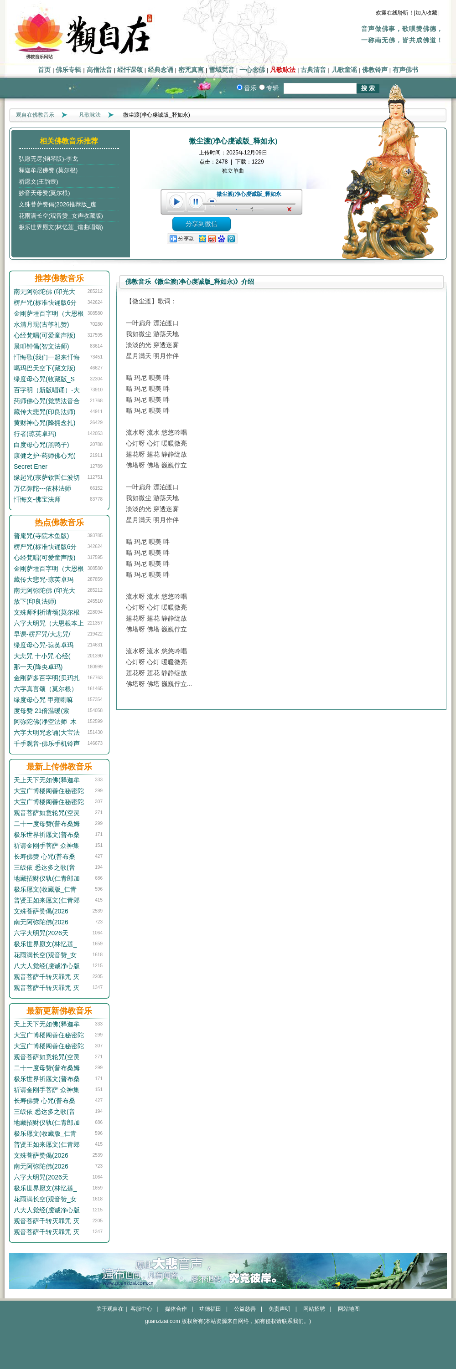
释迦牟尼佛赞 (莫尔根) (48, 170)
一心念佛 (252, 70)
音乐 (250, 88)
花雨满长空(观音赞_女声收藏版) (61, 215)
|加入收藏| (426, 13)
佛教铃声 (375, 70)
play (176, 202)
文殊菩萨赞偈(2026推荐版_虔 (57, 204)
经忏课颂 (130, 70)
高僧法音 (99, 70)
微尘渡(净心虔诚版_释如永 (249, 194)
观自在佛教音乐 (35, 115)
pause (196, 202)
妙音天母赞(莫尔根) (44, 193)
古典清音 (313, 70)
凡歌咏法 (282, 70)
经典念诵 (160, 70)
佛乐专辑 (68, 70)
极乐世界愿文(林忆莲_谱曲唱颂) (61, 227)
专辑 (272, 88)
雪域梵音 (221, 70)
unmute (290, 209)
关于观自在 (110, 1309)
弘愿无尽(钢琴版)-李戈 (48, 158)
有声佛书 (405, 70)
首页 (44, 70)
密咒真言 (191, 70)
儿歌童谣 (344, 70)
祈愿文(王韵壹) (38, 181)
